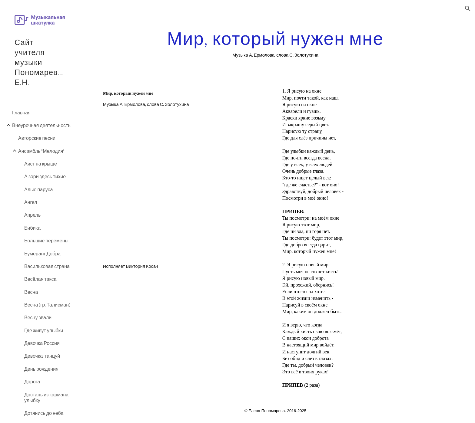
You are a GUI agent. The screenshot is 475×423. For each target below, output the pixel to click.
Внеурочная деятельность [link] (41, 125)
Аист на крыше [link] (40, 163)
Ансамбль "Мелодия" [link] (41, 151)
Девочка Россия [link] (42, 343)
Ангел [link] (30, 202)
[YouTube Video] (186, 189)
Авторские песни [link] (36, 138)
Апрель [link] (32, 215)
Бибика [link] (32, 228)
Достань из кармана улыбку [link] (46, 397)
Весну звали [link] (37, 317)
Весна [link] (31, 292)
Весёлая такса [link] (40, 279)
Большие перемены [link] (46, 240)
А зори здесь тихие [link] (45, 176)
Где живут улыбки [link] (43, 330)
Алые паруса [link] (38, 189)
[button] (467, 8)
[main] (275, 43)
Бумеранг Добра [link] (42, 253)
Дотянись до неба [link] (43, 413)
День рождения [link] (41, 369)
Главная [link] (21, 112)
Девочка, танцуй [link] (42, 356)
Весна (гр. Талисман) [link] (47, 304)
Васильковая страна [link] (47, 266)
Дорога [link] (32, 381)
